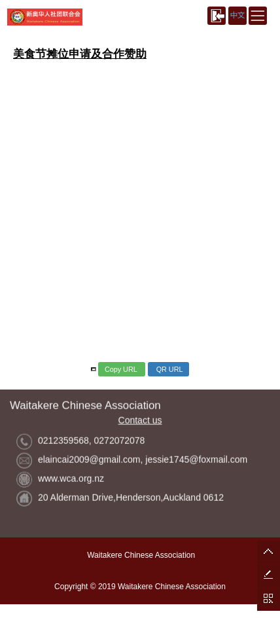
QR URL (168, 369)
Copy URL (122, 369)
